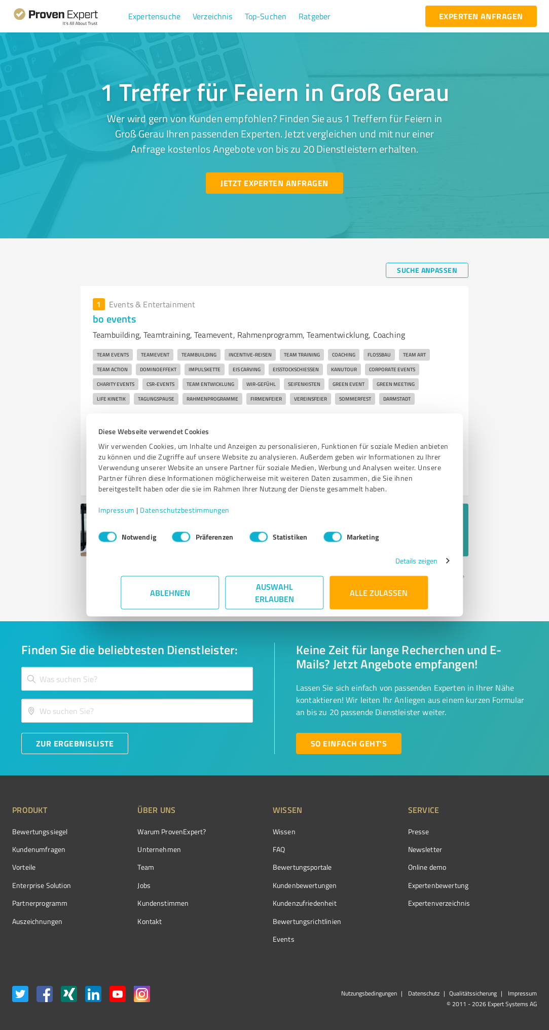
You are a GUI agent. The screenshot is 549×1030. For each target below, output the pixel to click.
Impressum (139, 515)
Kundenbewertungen (267, 885)
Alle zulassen (379, 597)
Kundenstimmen (144, 903)
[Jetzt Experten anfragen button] (274, 183)
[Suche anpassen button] (427, 270)
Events (246, 939)
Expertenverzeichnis (382, 903)
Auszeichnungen (37, 921)
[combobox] (137, 679)
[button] (154, 16)
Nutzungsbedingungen (369, 993)
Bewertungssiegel (39, 831)
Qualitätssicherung (473, 993)
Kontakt (131, 921)
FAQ (241, 849)
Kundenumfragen (38, 849)
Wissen (246, 831)
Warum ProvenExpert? (153, 831)
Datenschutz (423, 993)
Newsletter (368, 849)
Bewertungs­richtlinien (269, 921)
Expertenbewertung (381, 885)
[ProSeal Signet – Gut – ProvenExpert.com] (499, 850)
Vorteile (23, 867)
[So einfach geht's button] (348, 743)
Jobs (125, 885)
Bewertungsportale (264, 867)
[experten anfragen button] (481, 16)
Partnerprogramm (39, 903)
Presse (361, 831)
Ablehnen (170, 597)
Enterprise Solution (41, 885)
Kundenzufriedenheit (267, 903)
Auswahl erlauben (274, 598)
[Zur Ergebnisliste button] (74, 743)
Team (127, 867)
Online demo (370, 867)
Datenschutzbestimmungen (207, 515)
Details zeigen (394, 566)
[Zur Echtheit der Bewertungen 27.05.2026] (499, 921)
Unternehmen (140, 849)
